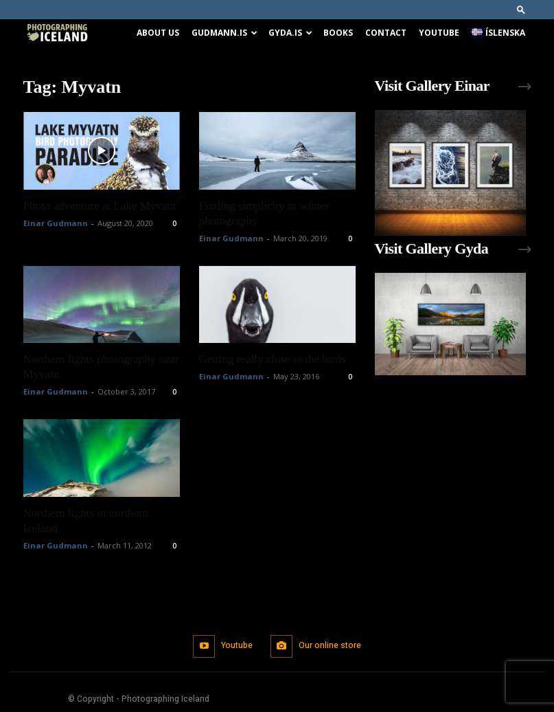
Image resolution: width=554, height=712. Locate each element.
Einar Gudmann (55, 223)
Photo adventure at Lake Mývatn (99, 205)
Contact (385, 32)
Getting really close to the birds (272, 359)
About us (158, 32)
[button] (521, 9)
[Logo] (57, 33)
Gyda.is (290, 32)
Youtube (439, 32)
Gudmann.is (224, 32)
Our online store (330, 645)
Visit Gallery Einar (432, 85)
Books (338, 32)
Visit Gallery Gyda (432, 248)
